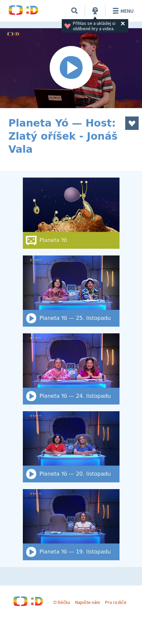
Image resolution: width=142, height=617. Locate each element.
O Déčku (61, 602)
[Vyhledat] (74, 10)
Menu (122, 11)
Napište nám (87, 602)
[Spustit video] (71, 68)
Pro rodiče (115, 602)
